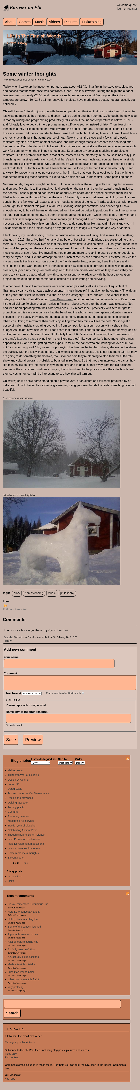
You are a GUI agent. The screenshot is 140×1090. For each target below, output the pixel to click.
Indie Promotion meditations (24, 841)
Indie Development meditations (26, 846)
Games (24, 22)
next (26, 866)
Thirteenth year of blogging (23, 777)
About (9, 22)
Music (39, 22)
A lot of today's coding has (23, 944)
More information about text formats (63, 696)
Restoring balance (18, 819)
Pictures (70, 22)
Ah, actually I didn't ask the (23, 959)
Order (78, 761)
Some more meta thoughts (23, 855)
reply (8, 640)
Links (11, 883)
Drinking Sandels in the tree (24, 851)
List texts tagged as (43, 761)
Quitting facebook (18, 805)
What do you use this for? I (23, 982)
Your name (11, 657)
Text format (13, 696)
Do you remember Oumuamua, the (28, 906)
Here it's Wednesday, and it (24, 914)
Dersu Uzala (15, 791)
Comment (11, 673)
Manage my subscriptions (20, 1045)
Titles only (11, 1056)
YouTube (10, 1081)
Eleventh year (16, 860)
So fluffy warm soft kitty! (22, 952)
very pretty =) (15, 989)
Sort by (62, 761)
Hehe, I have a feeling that (23, 921)
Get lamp (13, 814)
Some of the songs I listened (24, 929)
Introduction (15, 879)
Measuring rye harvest (21, 823)
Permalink (8, 637)
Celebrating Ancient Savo (22, 832)
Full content (11, 1060)
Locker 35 (13, 786)
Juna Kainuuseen (61, 299)
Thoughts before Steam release (26, 837)
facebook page (26, 338)
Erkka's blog (92, 22)
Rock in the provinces (20, 800)
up (5, 605)
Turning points (16, 809)
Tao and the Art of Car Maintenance (28, 796)
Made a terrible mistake (21, 967)
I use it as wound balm (21, 974)
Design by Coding (18, 782)
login (120, 8)
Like (6, 601)
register (132, 8)
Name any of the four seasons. (28, 714)
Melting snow (15, 773)
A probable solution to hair (23, 937)
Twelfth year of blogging (22, 828)
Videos (54, 22)
